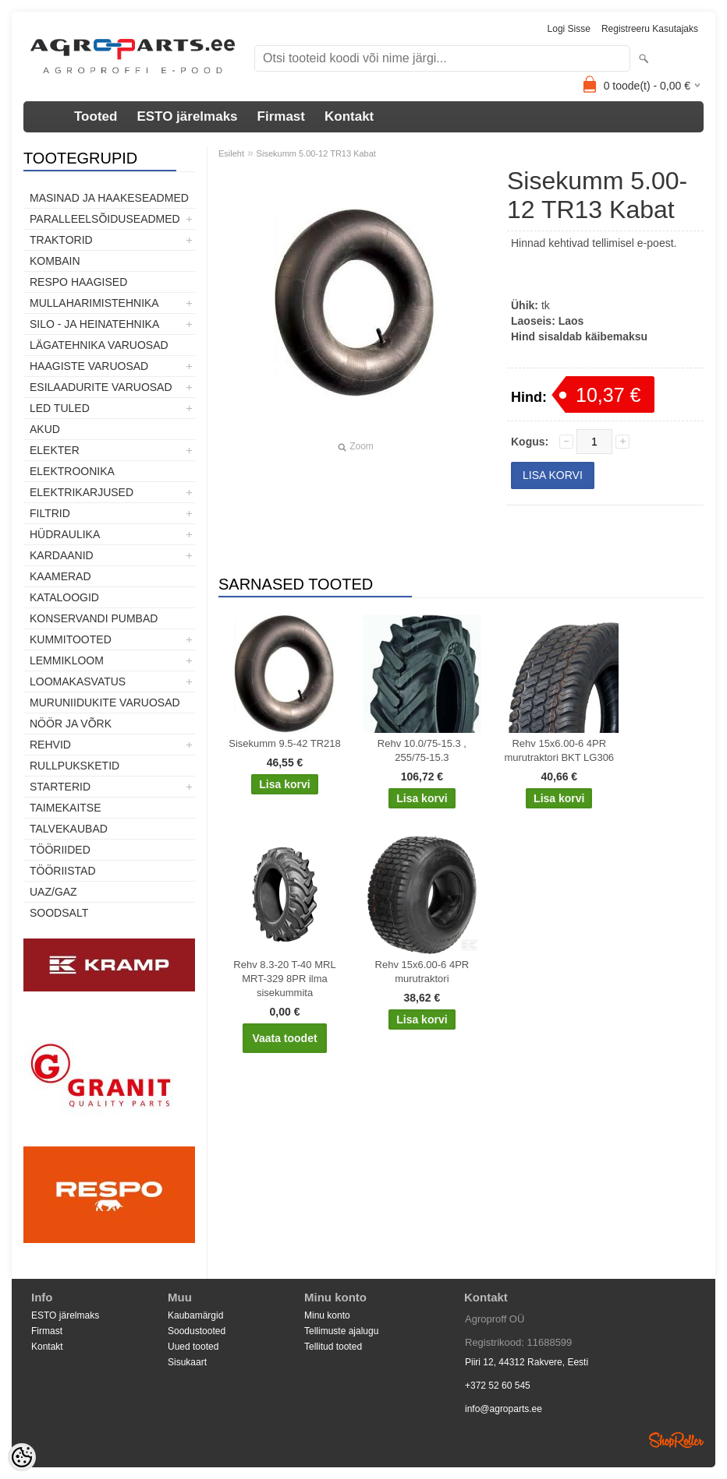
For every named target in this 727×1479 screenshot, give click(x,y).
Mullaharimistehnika (94, 303)
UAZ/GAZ (53, 892)
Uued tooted (193, 1346)
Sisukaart (187, 1362)
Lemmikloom (67, 660)
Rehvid (50, 744)
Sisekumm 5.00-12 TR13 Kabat (316, 153)
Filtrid (50, 513)
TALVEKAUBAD (69, 828)
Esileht (231, 153)
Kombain (55, 261)
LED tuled (60, 408)
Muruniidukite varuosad (105, 702)
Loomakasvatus (78, 681)
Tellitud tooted (333, 1346)
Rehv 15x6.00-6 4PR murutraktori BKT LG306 (559, 750)
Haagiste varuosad (89, 366)
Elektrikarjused (81, 492)
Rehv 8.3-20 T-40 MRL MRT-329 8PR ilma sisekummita (284, 978)
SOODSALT (59, 913)
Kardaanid (62, 555)
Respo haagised (78, 282)
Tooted (95, 116)
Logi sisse (569, 28)
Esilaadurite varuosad (101, 387)
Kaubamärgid (195, 1315)
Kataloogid (64, 597)
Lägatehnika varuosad (99, 345)
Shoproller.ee (676, 1440)
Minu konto (327, 1315)
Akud (45, 429)
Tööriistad (63, 871)
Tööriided (60, 849)
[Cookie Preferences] (22, 1457)
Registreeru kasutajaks (649, 28)
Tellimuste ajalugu (341, 1331)
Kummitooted (71, 639)
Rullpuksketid (74, 765)
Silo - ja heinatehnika (94, 324)
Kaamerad (60, 576)
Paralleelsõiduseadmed (105, 219)
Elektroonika (72, 471)
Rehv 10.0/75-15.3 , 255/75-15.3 (422, 750)
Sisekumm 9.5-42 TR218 (285, 743)
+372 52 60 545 (497, 1385)
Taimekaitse (65, 807)
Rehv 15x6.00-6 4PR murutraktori (422, 971)
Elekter (55, 450)
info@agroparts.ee (503, 1408)
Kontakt (349, 116)
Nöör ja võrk (71, 723)
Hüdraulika (65, 534)
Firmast (281, 116)
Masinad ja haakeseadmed (109, 198)
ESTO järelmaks (187, 116)
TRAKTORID (61, 240)
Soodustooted (196, 1331)
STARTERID (60, 786)
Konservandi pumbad (94, 618)
